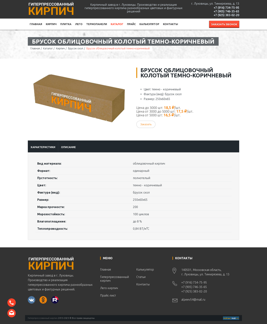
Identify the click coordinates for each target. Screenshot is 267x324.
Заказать (145, 124)
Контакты (170, 24)
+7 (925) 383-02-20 (226, 15)
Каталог (117, 24)
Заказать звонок (224, 24)
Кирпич (51, 24)
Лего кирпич (109, 288)
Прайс (131, 24)
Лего (79, 24)
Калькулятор (149, 24)
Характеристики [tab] (43, 147)
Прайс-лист (108, 295)
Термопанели (96, 24)
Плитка (65, 24)
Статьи (141, 277)
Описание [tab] (68, 147)
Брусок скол (75, 48)
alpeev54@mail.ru (193, 299)
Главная (36, 24)
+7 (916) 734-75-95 (226, 7)
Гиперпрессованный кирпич (114, 278)
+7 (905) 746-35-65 (226, 11)
